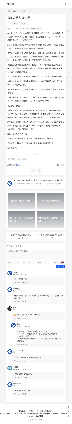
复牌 (18, 159)
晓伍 (38, 180)
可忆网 (23, 413)
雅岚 (14, 307)
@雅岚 (19, 331)
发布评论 (60, 267)
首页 (9, 11)
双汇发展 (11, 159)
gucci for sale (18, 350)
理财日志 (16, 11)
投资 (24, 159)
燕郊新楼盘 (17, 383)
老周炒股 (16, 289)
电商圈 (15, 367)
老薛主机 (38, 413)
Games (15, 272)
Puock (40, 419)
